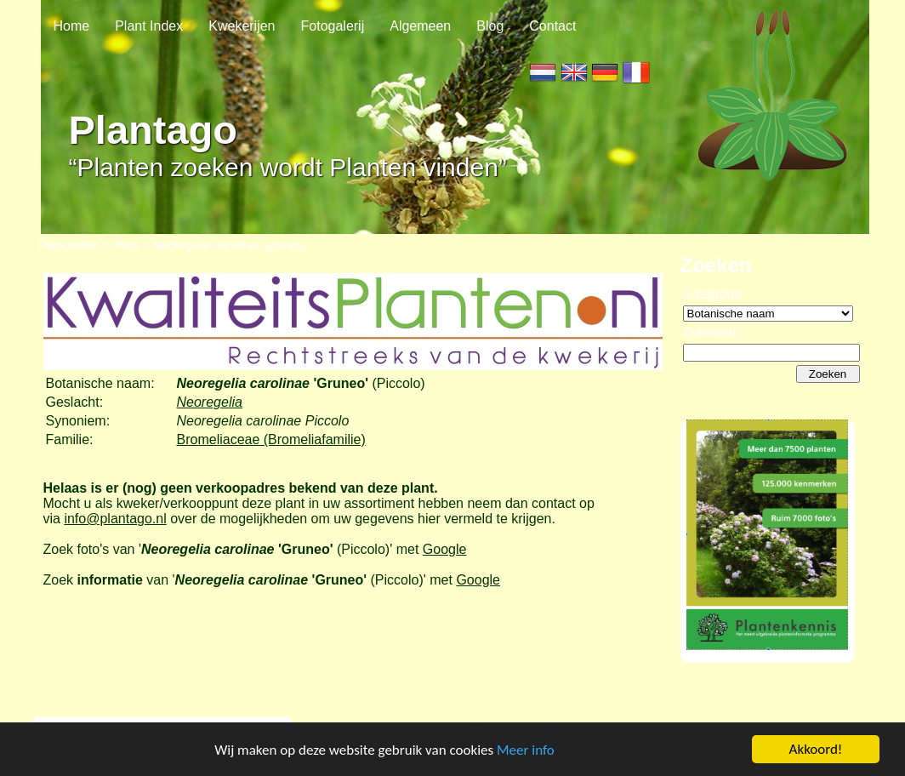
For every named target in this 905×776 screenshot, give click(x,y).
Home (72, 26)
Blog (490, 26)
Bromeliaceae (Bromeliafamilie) (271, 439)
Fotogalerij (333, 26)
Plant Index (149, 26)
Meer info (526, 751)
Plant (125, 245)
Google (445, 549)
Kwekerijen (241, 26)
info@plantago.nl (115, 518)
